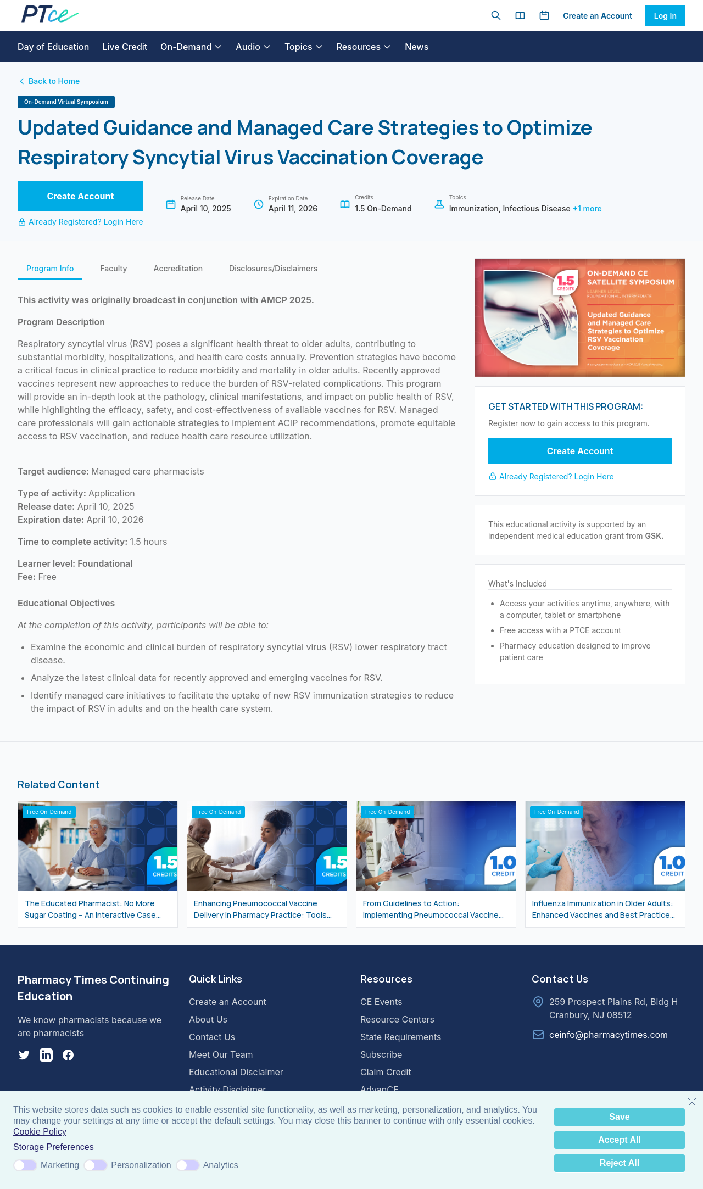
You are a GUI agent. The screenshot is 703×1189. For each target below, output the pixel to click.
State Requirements (400, 1036)
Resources (364, 46)
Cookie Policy (39, 1131)
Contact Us (212, 1036)
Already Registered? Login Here (80, 221)
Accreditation (178, 268)
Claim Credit (385, 1072)
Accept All (619, 1140)
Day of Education (53, 46)
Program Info (50, 268)
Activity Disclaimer (227, 1089)
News (416, 46)
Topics (303, 46)
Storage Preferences (53, 1147)
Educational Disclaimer (236, 1072)
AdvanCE (379, 1089)
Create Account (80, 196)
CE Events (381, 1001)
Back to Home (49, 81)
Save (619, 1116)
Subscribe (381, 1054)
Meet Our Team (221, 1054)
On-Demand (191, 46)
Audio (253, 46)
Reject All (619, 1163)
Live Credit (124, 46)
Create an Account (597, 15)
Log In (665, 15)
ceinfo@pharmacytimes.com (608, 1034)
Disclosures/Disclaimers (273, 268)
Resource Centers (397, 1019)
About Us (208, 1019)
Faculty (113, 268)
